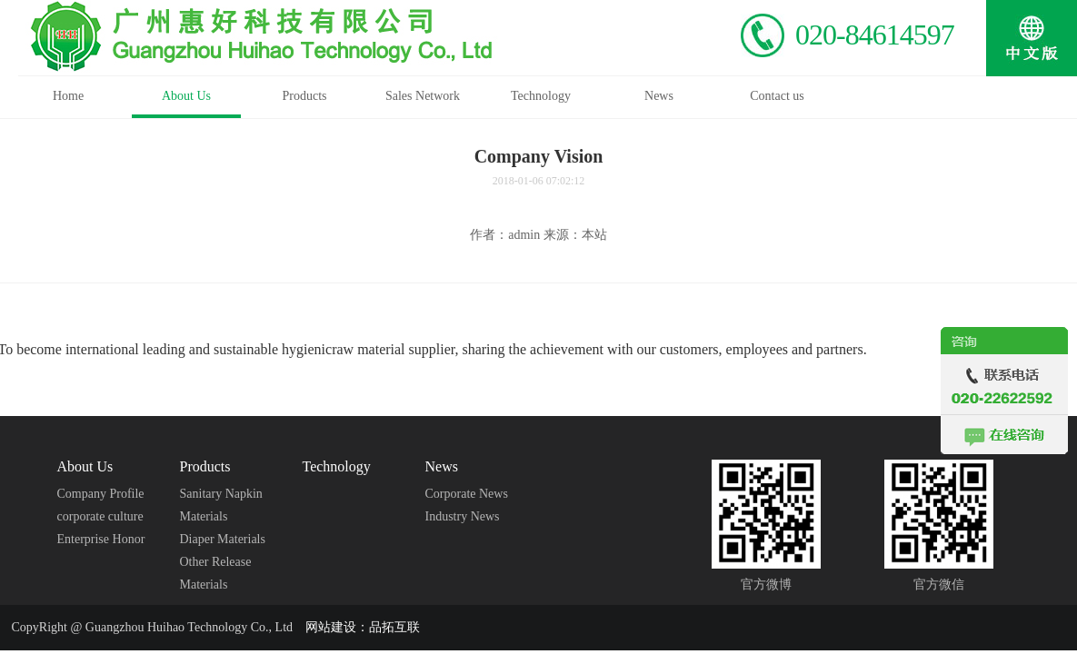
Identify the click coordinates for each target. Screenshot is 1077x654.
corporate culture (100, 516)
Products (205, 466)
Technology (337, 466)
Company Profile (101, 493)
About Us (85, 466)
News (441, 466)
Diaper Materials (222, 539)
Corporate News (466, 493)
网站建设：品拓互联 (362, 627)
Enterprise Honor (101, 539)
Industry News (462, 516)
